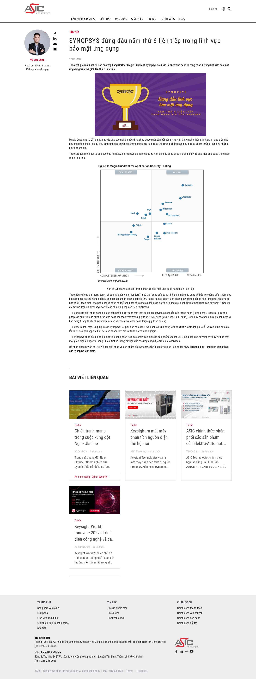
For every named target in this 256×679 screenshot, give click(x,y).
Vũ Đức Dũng (81, 451)
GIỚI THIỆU (137, 18)
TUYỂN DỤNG (167, 18)
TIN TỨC (151, 18)
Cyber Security (99, 476)
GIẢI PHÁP (105, 18)
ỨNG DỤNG (121, 18)
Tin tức (78, 425)
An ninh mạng (82, 476)
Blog (182, 18)
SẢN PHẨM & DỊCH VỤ (83, 18)
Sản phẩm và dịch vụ (48, 608)
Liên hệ (213, 8)
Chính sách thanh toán (189, 608)
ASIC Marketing (138, 451)
